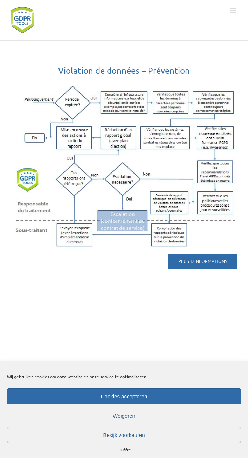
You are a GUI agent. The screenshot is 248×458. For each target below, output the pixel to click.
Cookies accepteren (124, 396)
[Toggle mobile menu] (233, 10)
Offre (125, 449)
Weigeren (124, 416)
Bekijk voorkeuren (124, 435)
